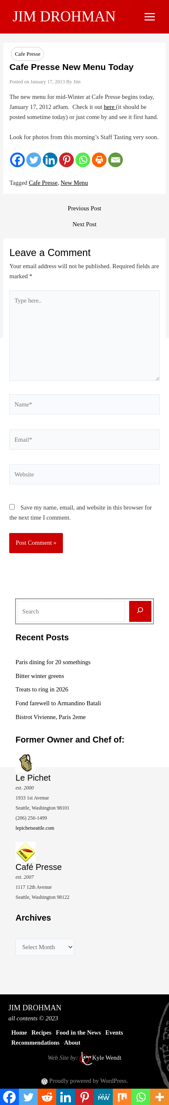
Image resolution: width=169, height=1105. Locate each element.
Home (19, 1032)
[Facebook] (17, 160)
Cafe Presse (27, 54)
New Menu (74, 182)
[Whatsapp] (82, 160)
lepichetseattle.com (35, 828)
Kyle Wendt (106, 1057)
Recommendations (35, 1042)
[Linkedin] (50, 160)
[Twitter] (33, 160)
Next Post (84, 224)
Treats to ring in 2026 (42, 689)
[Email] (115, 160)
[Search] (140, 611)
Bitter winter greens (40, 676)
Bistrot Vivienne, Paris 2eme (51, 717)
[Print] (99, 160)
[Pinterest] (66, 160)
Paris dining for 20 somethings (53, 662)
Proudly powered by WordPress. (88, 1080)
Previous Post (84, 208)
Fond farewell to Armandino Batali (58, 703)
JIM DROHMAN (64, 16)
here (110, 107)
